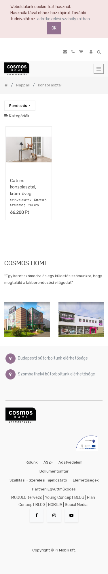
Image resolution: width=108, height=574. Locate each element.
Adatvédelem (70, 462)
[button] (19, 106)
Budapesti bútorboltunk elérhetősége (53, 358)
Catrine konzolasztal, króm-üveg (23, 187)
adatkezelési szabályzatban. (64, 18)
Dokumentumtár (54, 471)
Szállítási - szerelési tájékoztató (38, 480)
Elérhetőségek (86, 480)
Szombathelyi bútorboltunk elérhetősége (56, 374)
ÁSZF (48, 462)
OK (54, 28)
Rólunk (32, 462)
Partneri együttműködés (54, 489)
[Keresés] (99, 103)
